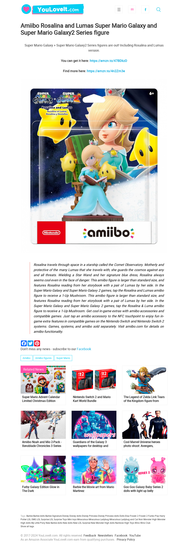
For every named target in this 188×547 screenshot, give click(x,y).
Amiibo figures (43, 358)
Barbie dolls (39, 515)
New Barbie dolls (54, 522)
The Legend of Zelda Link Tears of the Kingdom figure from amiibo (144, 399)
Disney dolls (75, 515)
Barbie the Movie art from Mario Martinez (93, 489)
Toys (132, 522)
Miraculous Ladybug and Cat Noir (126, 519)
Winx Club (145, 522)
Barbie (29, 515)
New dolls (68, 522)
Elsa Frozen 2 (131, 515)
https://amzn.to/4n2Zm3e (106, 71)
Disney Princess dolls (108, 515)
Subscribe (132, 9)
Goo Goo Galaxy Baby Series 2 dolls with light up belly (143, 489)
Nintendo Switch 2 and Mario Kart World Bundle (92, 399)
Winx (137, 522)
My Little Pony (38, 522)
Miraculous (82, 519)
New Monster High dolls (103, 522)
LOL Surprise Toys (58, 519)
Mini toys (72, 519)
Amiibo (26, 358)
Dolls (122, 515)
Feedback (90, 535)
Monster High (150, 519)
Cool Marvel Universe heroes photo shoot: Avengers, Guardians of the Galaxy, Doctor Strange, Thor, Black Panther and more (145, 444)
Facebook (145, 9)
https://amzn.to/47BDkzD (108, 60)
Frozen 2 (143, 515)
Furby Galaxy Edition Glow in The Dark (40, 489)
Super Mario (63, 358)
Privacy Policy (126, 539)
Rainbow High (122, 522)
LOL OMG (31, 519)
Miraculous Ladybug (99, 519)
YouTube (135, 535)
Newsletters (105, 535)
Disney (65, 515)
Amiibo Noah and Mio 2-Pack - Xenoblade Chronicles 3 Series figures (41, 444)
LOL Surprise (43, 519)
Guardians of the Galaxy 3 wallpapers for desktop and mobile (90, 444)
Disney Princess (89, 515)
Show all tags (27, 526)
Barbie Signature (53, 515)
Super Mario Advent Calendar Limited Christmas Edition (41, 399)
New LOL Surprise (81, 522)
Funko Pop (153, 515)
